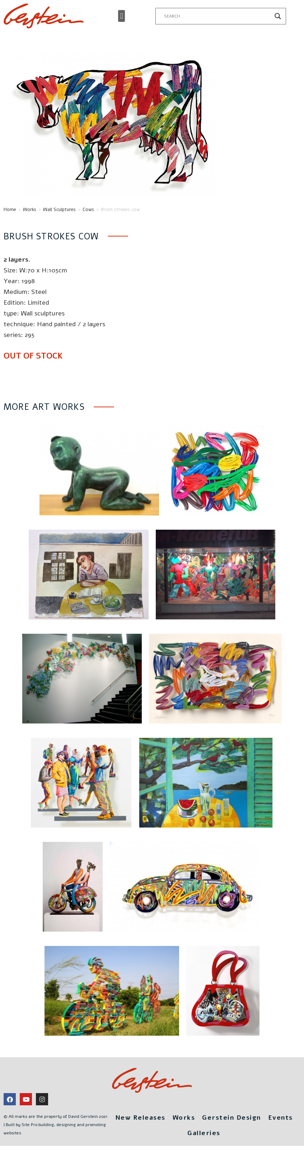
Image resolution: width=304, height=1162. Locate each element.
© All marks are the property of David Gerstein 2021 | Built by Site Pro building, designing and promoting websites (55, 1125)
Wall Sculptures (59, 209)
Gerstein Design (231, 1117)
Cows (88, 209)
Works (29, 209)
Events (280, 1117)
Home (10, 209)
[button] (121, 16)
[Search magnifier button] (278, 16)
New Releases (140, 1117)
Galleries (203, 1133)
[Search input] (217, 16)
